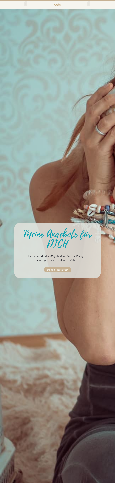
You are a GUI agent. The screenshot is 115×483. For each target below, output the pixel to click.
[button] (25, 3)
